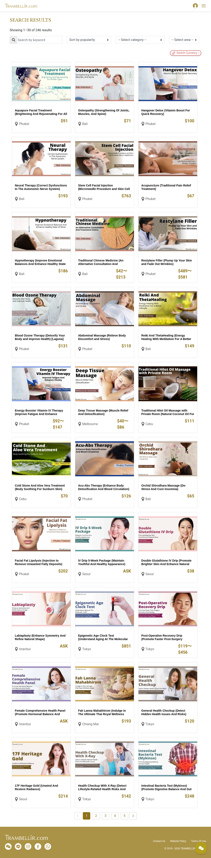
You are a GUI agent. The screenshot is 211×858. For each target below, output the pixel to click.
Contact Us (159, 841)
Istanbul (25, 649)
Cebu (149, 424)
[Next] (133, 816)
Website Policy (178, 841)
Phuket (24, 124)
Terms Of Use (198, 841)
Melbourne (90, 424)
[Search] (36, 40)
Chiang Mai (90, 724)
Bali (85, 124)
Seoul (86, 574)
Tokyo (86, 649)
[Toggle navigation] (203, 5)
